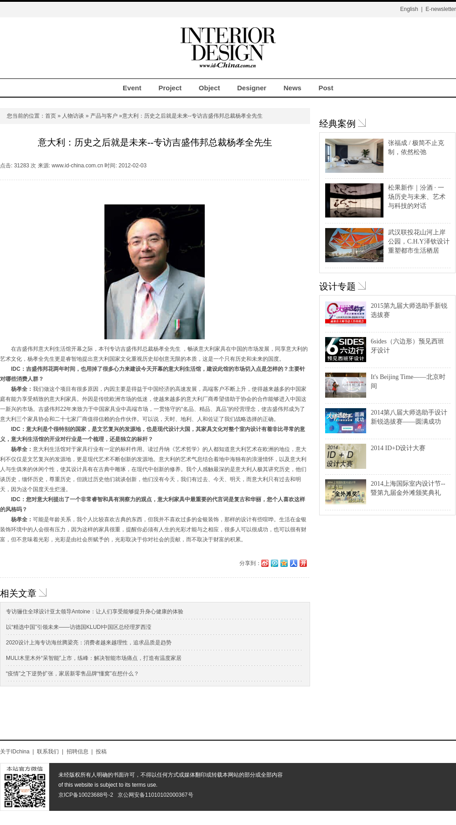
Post (325, 88)
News (292, 88)
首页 (50, 116)
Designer (251, 88)
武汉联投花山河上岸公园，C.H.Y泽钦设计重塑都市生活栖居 (419, 241)
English (409, 9)
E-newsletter (440, 9)
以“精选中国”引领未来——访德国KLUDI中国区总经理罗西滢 (78, 627)
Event (132, 88)
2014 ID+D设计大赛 (398, 448)
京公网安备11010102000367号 (155, 795)
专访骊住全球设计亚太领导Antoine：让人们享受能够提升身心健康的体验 (94, 611)
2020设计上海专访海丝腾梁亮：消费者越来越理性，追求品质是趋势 (88, 642)
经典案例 (337, 124)
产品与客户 (104, 116)
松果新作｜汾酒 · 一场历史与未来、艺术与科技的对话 (417, 196)
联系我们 (48, 751)
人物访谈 (73, 116)
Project (169, 88)
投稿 (101, 751)
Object (209, 88)
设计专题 (337, 286)
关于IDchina (15, 751)
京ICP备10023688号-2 (85, 795)
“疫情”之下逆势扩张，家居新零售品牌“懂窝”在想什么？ (72, 673)
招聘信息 (77, 751)
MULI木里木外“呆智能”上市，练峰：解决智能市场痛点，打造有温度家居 (93, 658)
